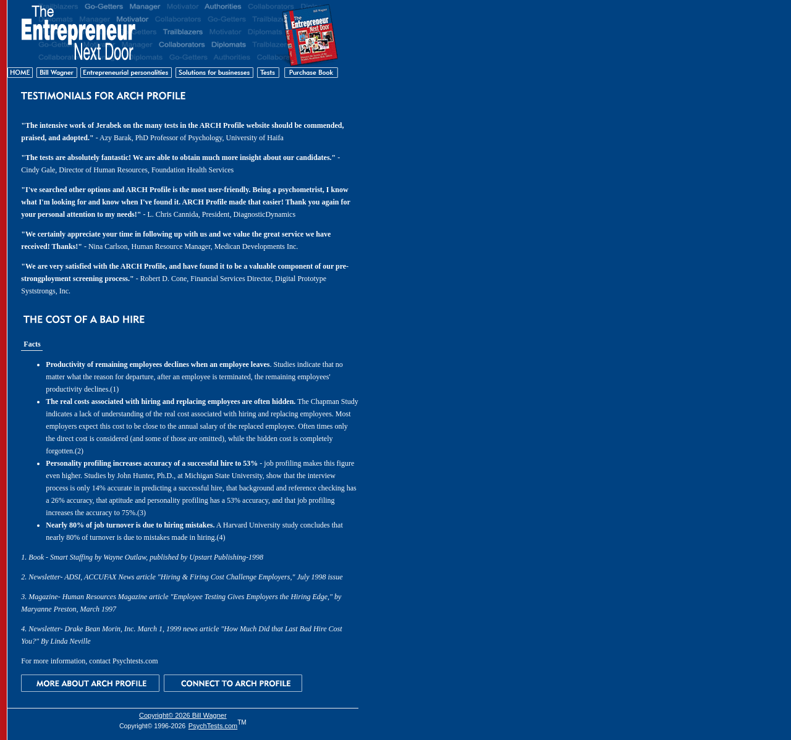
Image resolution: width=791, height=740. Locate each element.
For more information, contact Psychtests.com (89, 661)
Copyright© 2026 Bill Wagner (183, 715)
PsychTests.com (212, 725)
